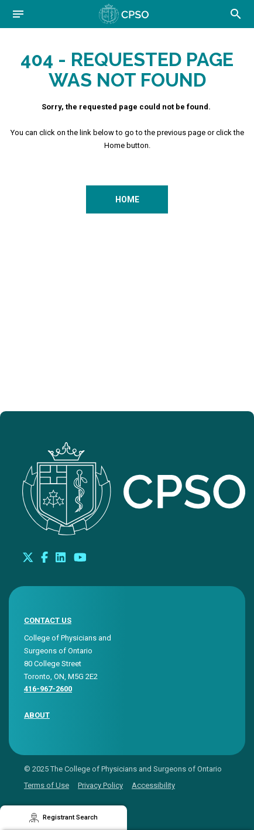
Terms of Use (46, 785)
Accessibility (153, 785)
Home (127, 199)
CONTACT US (47, 620)
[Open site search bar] (236, 14)
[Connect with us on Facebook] (44, 556)
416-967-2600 (48, 688)
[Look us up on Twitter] (28, 556)
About (37, 715)
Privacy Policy (100, 785)
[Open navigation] (18, 14)
